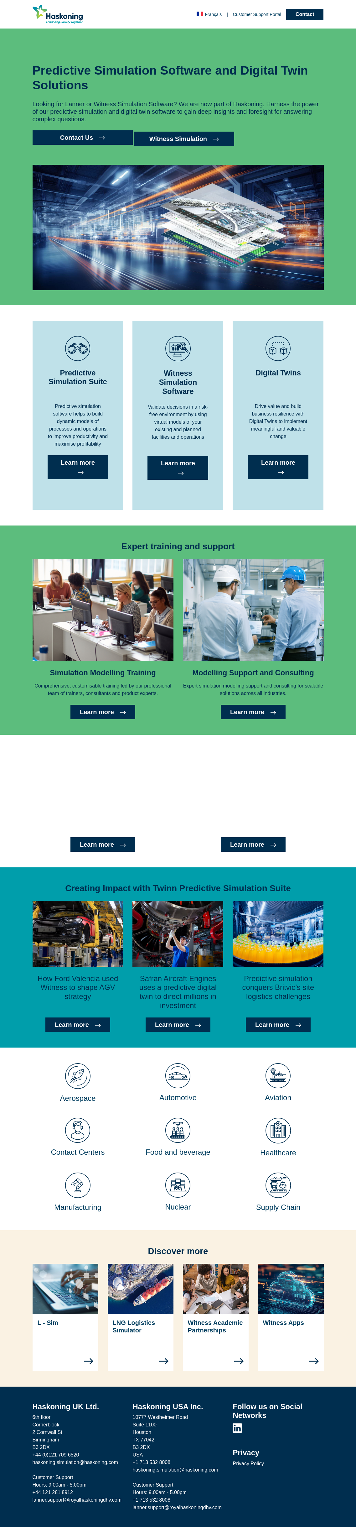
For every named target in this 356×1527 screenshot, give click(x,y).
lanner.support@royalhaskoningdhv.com (77, 1500)
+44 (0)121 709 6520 (56, 1454)
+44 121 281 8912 (53, 1492)
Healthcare (278, 1152)
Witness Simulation (184, 138)
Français (209, 14)
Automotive (178, 1097)
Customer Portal (257, 14)
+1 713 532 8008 (151, 1462)
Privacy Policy (248, 1463)
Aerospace (78, 1098)
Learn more (78, 467)
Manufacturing (77, 1207)
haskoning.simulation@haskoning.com (75, 1462)
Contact (305, 14)
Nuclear (178, 1207)
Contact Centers (78, 1152)
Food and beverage (178, 1152)
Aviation (278, 1097)
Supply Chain (278, 1207)
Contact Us (82, 137)
